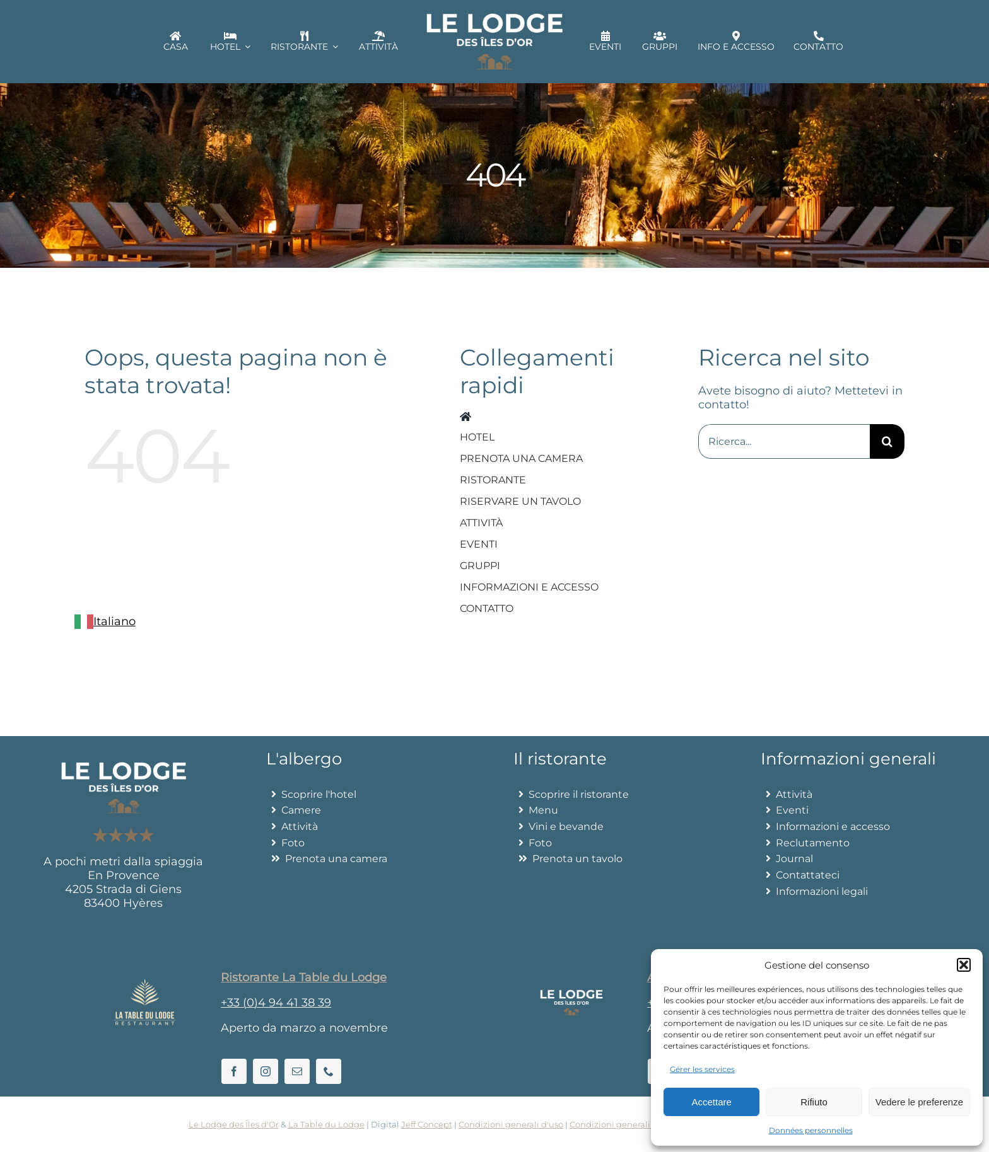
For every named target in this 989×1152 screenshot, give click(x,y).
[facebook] (234, 1071)
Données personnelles (811, 1130)
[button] (963, 965)
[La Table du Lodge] (145, 984)
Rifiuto (814, 1102)
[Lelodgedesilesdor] (571, 995)
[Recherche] (887, 441)
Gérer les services (702, 1069)
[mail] (297, 1071)
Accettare (711, 1102)
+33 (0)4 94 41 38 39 (276, 1003)
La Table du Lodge (326, 1124)
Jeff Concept (426, 1124)
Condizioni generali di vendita (632, 1124)
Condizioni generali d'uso (511, 1124)
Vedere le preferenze (919, 1102)
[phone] (328, 1071)
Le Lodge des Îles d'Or (234, 1124)
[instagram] (265, 1071)
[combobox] (105, 621)
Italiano (105, 621)
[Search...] (784, 441)
